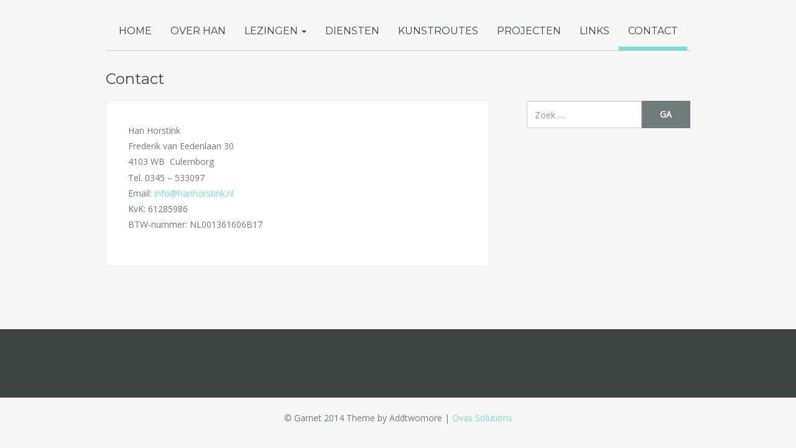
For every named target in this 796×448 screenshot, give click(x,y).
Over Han (198, 31)
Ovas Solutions (482, 418)
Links (594, 31)
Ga (666, 114)
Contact (653, 31)
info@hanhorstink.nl (194, 193)
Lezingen (275, 31)
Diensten (352, 31)
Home (135, 31)
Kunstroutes (438, 31)
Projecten (529, 31)
